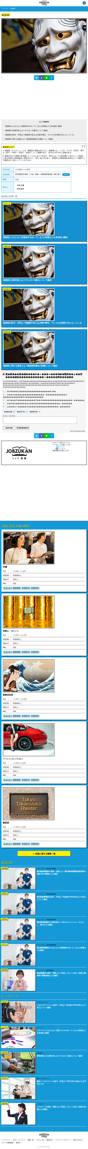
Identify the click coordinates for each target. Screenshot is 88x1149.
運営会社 (50, 1140)
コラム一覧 (40, 1140)
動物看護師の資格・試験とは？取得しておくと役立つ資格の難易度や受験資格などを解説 (61, 974)
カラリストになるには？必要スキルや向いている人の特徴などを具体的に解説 (61, 1031)
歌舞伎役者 (8, 695)
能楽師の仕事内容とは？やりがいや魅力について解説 (26, 130)
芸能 (17, 179)
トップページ (5, 1140)
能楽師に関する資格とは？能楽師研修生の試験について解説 (29, 139)
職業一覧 (31, 1140)
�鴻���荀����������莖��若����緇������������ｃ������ (45, 400)
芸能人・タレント (11, 631)
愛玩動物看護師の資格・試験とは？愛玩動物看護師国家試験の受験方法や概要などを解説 (61, 872)
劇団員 (6, 822)
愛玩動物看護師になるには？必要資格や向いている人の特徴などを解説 (61, 949)
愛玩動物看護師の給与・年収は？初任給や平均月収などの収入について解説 (61, 898)
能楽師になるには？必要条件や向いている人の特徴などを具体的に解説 (33, 126)
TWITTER (61, 446)
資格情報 (16, 588)
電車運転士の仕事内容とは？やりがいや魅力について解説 (59, 1056)
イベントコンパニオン (13, 758)
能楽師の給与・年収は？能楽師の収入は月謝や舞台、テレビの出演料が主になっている (39, 135)
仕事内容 (34, 588)
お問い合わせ (77, 1140)
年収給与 (25, 588)
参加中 (18, 1143)
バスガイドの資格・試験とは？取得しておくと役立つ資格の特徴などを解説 (61, 1108)
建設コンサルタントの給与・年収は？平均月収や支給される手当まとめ (61, 1082)
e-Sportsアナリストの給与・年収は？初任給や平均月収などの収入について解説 (61, 1006)
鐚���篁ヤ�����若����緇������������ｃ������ (38, 407)
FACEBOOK (61, 448)
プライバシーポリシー (62, 1140)
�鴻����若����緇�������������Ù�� (31, 391)
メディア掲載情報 (7, 1143)
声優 (5, 567)
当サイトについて (19, 1140)
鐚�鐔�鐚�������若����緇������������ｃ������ (39, 404)
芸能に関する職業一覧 (45, 853)
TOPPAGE (4, 8)
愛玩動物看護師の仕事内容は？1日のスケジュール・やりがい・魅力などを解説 (60, 923)
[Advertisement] (44, 99)
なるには (7, 588)
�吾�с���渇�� (78, 431)
